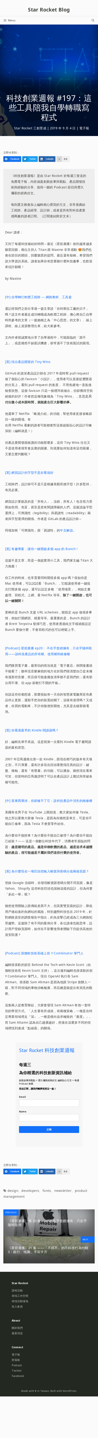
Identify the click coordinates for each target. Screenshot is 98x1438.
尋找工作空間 (20, 1296)
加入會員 (17, 1306)
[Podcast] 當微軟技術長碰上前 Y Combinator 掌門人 (44, 953)
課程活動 (17, 1290)
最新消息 (17, 1333)
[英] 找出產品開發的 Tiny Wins (27, 361)
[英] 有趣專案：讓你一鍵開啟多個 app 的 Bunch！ (42, 549)
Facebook (18, 1376)
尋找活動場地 (20, 1301)
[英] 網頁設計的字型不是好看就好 (29, 472)
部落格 (16, 1360)
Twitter (17, 1370)
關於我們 (17, 1328)
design (13, 1190)
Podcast (17, 1365)
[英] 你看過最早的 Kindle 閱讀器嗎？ (32, 730)
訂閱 (49, 1129)
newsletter (62, 1190)
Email (22, 1096)
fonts (46, 1190)
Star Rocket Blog (49, 9)
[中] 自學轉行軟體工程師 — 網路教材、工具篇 (38, 297)
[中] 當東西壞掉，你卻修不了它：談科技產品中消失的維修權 (48, 800)
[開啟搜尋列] (93, 20)
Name (23, 1111)
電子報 (84, 128)
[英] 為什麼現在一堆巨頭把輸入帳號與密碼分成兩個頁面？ (47, 871)
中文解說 (66, 530)
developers (30, 1190)
